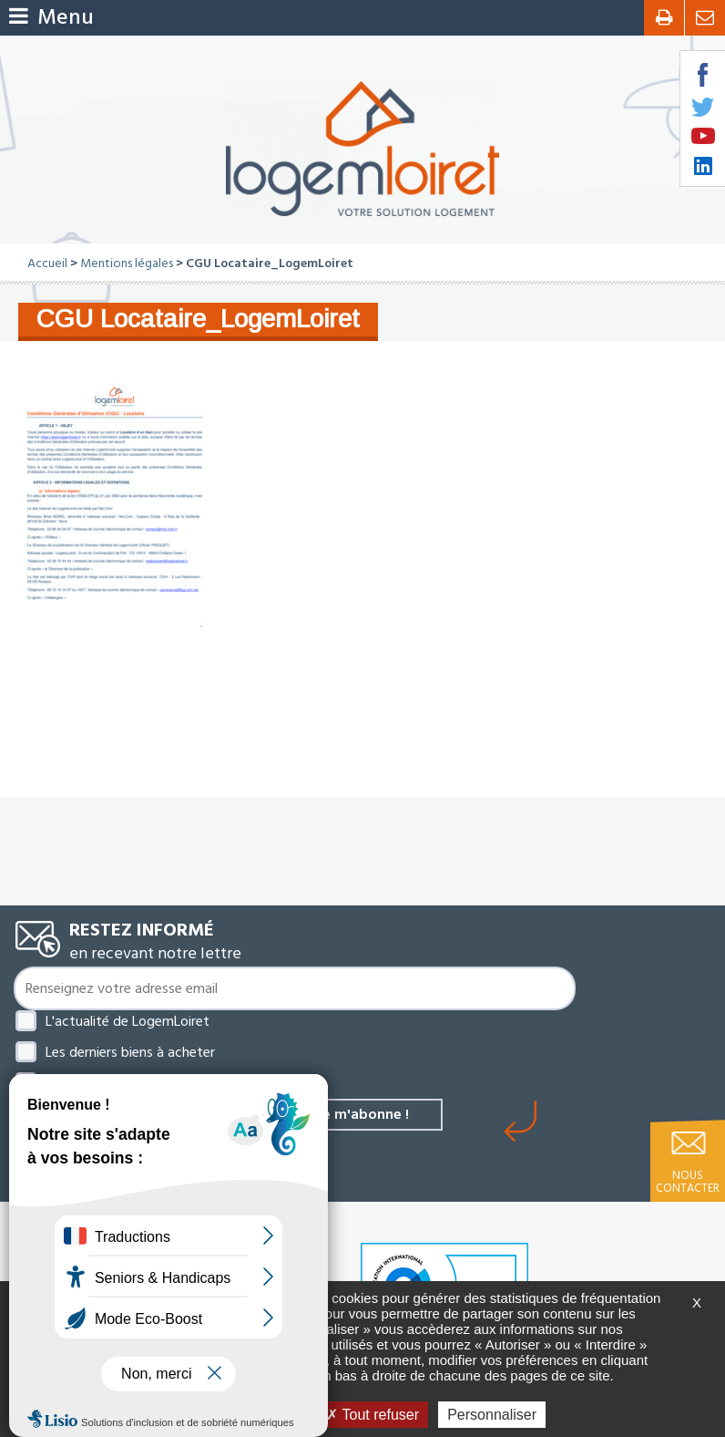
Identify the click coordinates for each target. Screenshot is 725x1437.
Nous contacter (688, 1181)
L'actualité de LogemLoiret (127, 1021)
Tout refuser (372, 1414)
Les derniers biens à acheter (130, 1052)
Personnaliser (491, 1414)
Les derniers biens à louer (122, 1083)
